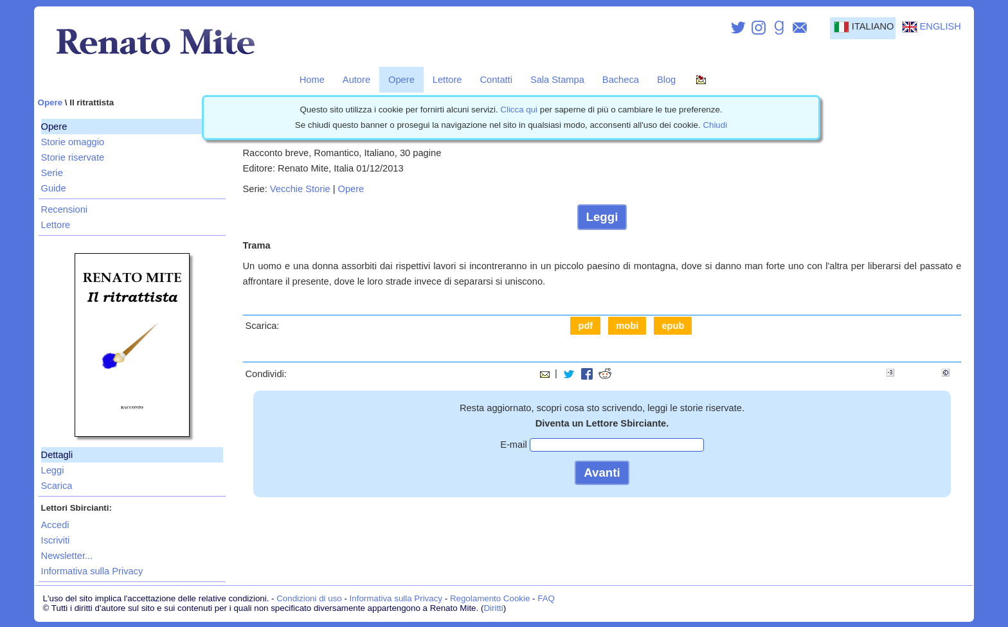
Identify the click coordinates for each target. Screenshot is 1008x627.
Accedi (55, 525)
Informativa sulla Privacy (92, 571)
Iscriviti (55, 540)
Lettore (447, 80)
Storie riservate (73, 157)
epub (673, 326)
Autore (356, 80)
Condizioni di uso (309, 598)
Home (312, 80)
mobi (627, 326)
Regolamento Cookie (490, 598)
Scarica (57, 486)
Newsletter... (67, 556)
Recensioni (64, 209)
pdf (585, 326)
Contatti (496, 80)
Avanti (602, 472)
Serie (52, 173)
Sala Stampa (557, 80)
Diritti (493, 608)
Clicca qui (518, 109)
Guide (53, 188)
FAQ (546, 598)
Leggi (52, 470)
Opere (401, 80)
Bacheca (620, 80)
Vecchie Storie (300, 189)
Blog (666, 80)
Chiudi (715, 125)
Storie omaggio (73, 142)
